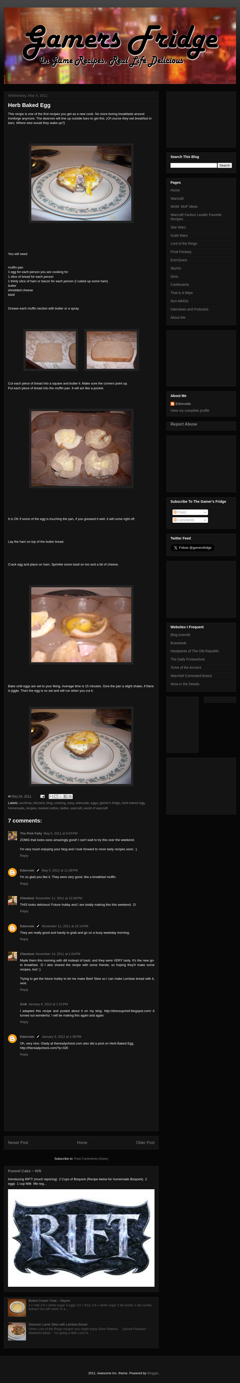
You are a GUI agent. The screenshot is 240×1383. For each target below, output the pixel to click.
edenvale (82, 803)
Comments (184, 520)
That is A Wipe (181, 293)
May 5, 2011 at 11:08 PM (60, 870)
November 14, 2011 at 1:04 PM (58, 954)
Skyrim (175, 268)
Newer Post (18, 1142)
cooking (60, 803)
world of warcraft (96, 808)
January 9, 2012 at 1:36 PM (61, 1036)
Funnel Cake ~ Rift (24, 1171)
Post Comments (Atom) (91, 1158)
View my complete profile (189, 410)
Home (82, 1142)
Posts (180, 512)
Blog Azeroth (180, 635)
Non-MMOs (179, 301)
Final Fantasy (181, 252)
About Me (178, 318)
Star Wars (178, 227)
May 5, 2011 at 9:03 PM (61, 833)
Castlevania (179, 284)
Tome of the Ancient (185, 668)
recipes (31, 808)
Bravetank (178, 643)
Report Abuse (183, 424)
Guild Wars (179, 236)
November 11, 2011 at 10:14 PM (65, 926)
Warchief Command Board (191, 676)
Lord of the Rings (183, 244)
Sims (174, 276)
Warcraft (177, 198)
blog (49, 803)
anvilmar (26, 803)
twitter (64, 808)
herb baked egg (133, 803)
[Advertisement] (201, 119)
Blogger (152, 1373)
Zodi (23, 1004)
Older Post (145, 1142)
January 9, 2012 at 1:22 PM (48, 1004)
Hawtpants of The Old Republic (194, 651)
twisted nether (48, 808)
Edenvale (27, 870)
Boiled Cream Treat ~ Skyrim (49, 1300)
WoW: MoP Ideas (184, 206)
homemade (16, 808)
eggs (94, 803)
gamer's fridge (110, 803)
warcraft (76, 808)
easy (70, 803)
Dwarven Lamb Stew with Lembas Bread (57, 1324)
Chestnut (27, 898)
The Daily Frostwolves (187, 659)
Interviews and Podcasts (189, 309)
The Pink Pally (31, 833)
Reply (24, 856)
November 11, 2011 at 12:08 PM (59, 898)
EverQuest (178, 260)
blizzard (38, 803)
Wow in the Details (185, 684)
